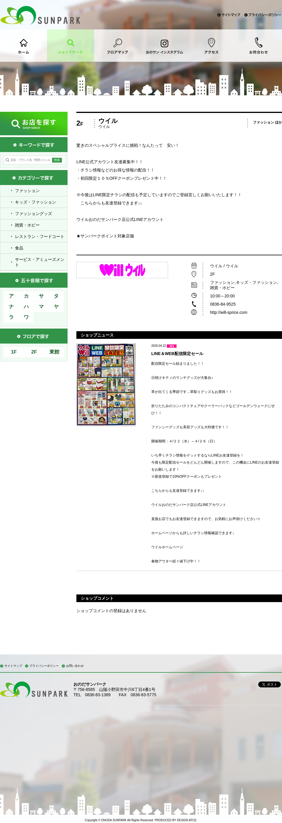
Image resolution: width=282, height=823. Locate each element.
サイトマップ (13, 665)
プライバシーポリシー (44, 665)
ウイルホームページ (167, 547)
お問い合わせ (75, 665)
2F (34, 352)
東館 (54, 352)
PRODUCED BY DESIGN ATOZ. (176, 820)
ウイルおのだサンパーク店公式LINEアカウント (120, 219)
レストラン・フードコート (39, 236)
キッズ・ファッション (35, 202)
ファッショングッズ (33, 213)
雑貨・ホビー (27, 225)
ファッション (27, 190)
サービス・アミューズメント (39, 262)
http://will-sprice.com (229, 312)
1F (14, 352)
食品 (19, 248)
